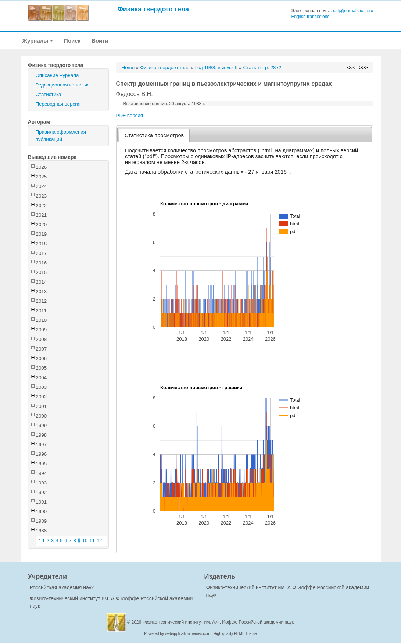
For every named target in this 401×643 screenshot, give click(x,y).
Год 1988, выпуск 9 (216, 67)
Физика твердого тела (153, 9)
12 (99, 540)
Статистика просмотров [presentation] (154, 135)
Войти (100, 40)
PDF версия (129, 115)
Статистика (48, 94)
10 (85, 540)
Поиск (72, 40)
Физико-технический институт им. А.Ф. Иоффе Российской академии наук (218, 622)
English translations (310, 16)
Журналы (37, 40)
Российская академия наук (62, 587)
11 (92, 540)
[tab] (154, 135)
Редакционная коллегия (63, 85)
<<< (351, 67)
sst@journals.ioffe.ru (353, 10)
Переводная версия (58, 104)
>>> (363, 67)
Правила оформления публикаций (61, 135)
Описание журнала (57, 75)
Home (128, 67)
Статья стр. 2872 (262, 67)
